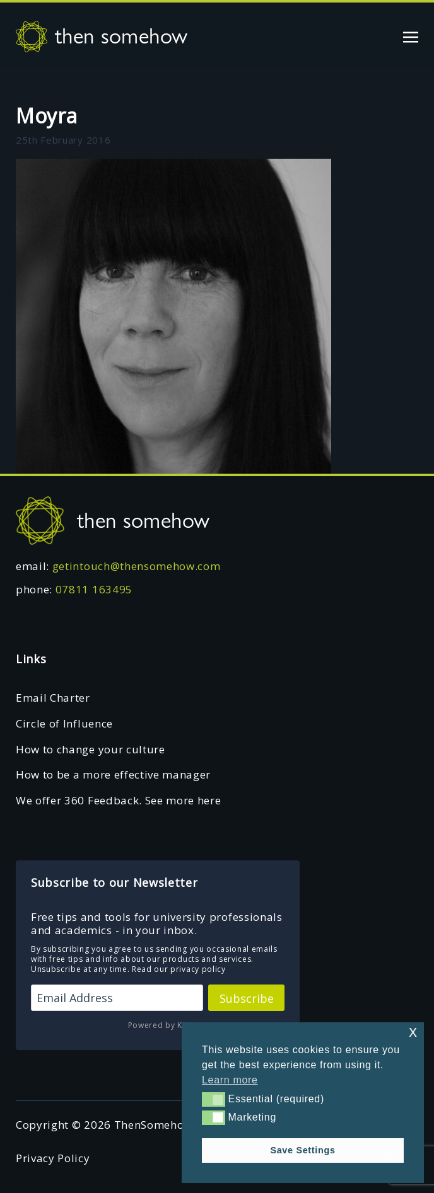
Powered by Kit (158, 1025)
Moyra (46, 115)
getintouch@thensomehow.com (136, 566)
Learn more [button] (230, 1080)
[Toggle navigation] (410, 35)
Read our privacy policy (179, 969)
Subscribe (247, 998)
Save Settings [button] (302, 1150)
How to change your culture (90, 749)
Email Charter (53, 697)
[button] (213, 1099)
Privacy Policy (53, 1158)
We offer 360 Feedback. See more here (118, 800)
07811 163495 (94, 589)
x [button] (413, 1031)
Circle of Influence (64, 723)
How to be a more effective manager (113, 774)
